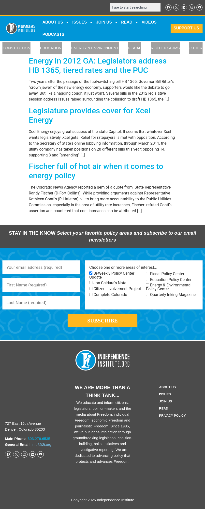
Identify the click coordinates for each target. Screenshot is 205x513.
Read (163, 412)
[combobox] (134, 7)
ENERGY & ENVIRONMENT (94, 48)
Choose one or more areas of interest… (123, 268)
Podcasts (53, 35)
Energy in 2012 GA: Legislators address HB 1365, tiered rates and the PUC (98, 65)
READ (130, 22)
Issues (82, 22)
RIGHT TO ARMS (165, 48)
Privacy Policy (172, 420)
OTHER (196, 48)
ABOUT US (56, 22)
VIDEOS (149, 22)
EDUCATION (50, 48)
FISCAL (134, 48)
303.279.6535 (39, 443)
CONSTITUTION (16, 48)
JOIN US (107, 22)
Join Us (165, 405)
